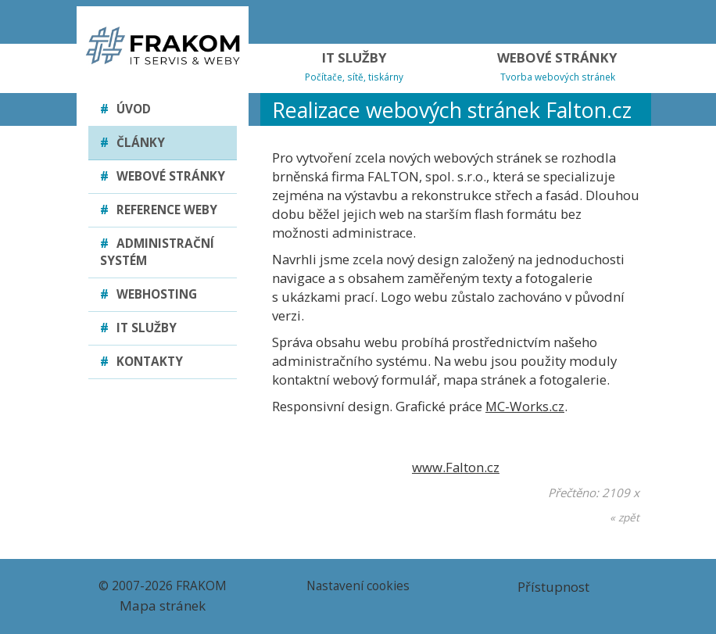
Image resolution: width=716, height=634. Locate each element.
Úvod (125, 109)
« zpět (624, 517)
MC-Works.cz (524, 406)
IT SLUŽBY (354, 66)
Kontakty (141, 361)
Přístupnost (553, 587)
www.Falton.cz (455, 467)
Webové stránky (162, 176)
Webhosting (148, 294)
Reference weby (158, 210)
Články (132, 142)
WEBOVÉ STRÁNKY (557, 66)
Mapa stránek (163, 605)
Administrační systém (157, 252)
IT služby (138, 328)
